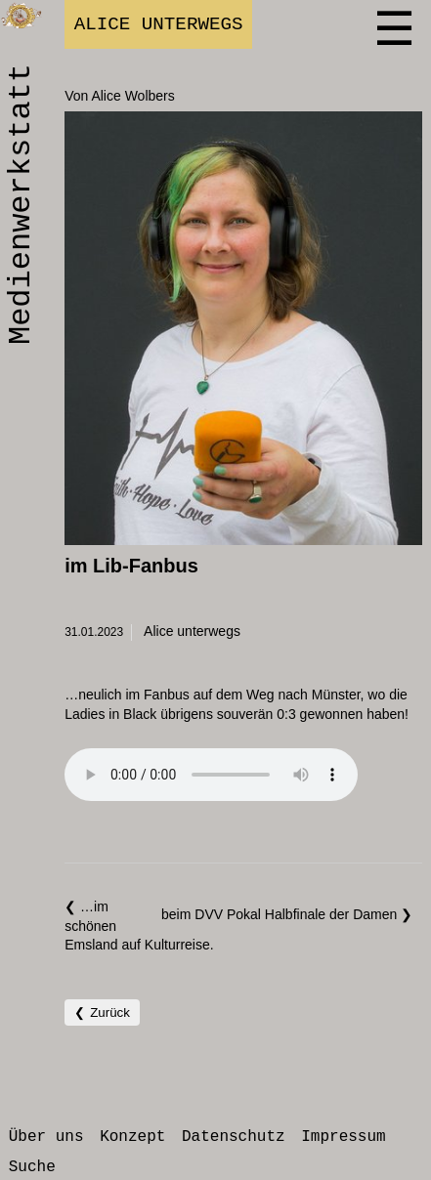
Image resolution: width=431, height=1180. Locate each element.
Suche (32, 1167)
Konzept (132, 1137)
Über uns (46, 1137)
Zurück (110, 1012)
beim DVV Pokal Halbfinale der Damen (281, 914)
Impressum (343, 1137)
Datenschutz (233, 1137)
